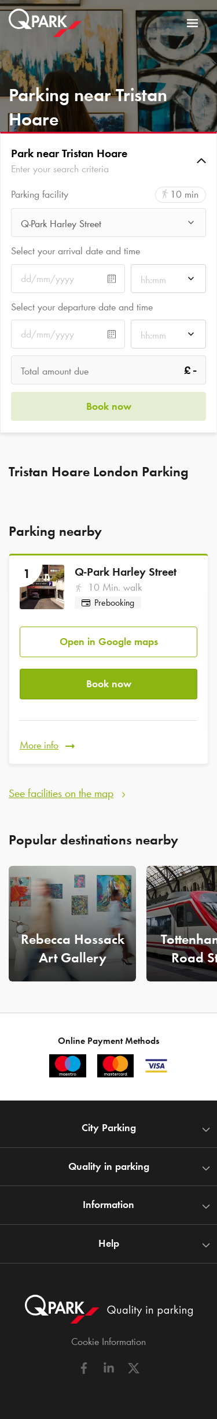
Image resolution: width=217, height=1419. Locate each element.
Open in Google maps (109, 641)
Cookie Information (108, 1341)
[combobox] (108, 226)
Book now (108, 683)
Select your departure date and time (82, 307)
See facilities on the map (61, 793)
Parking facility (39, 194)
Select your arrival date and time (75, 250)
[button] (108, 160)
